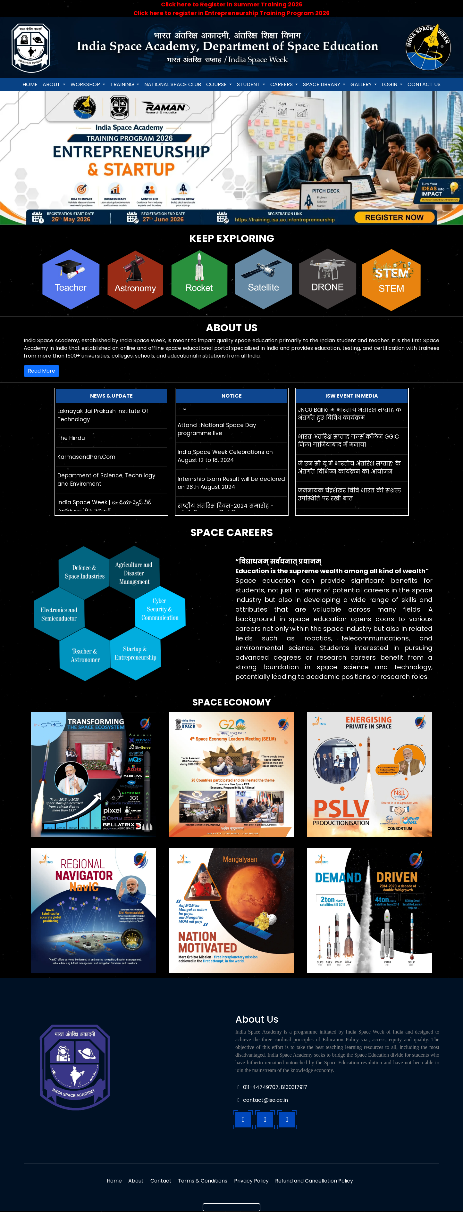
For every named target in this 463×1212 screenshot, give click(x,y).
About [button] (52, 84)
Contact (160, 1181)
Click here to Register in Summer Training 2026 (231, 4)
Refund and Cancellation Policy (317, 1181)
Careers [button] (282, 84)
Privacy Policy (253, 1181)
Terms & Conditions (203, 1181)
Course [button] (217, 84)
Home (30, 84)
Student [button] (249, 84)
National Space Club (172, 84)
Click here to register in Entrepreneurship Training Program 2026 (231, 13)
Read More (41, 371)
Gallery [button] (361, 84)
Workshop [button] (86, 84)
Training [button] (122, 84)
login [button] (390, 84)
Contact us (424, 84)
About (134, 1181)
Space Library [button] (322, 84)
